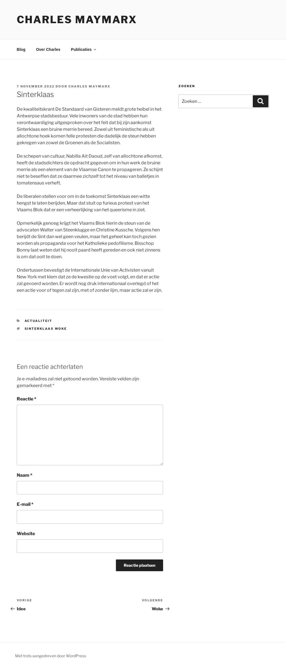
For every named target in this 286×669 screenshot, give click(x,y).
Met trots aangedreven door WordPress (50, 655)
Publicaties (84, 49)
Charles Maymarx (77, 19)
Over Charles (48, 49)
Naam (24, 475)
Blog (21, 49)
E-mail (25, 504)
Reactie (26, 399)
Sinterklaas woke (46, 329)
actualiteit (39, 321)
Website (26, 533)
